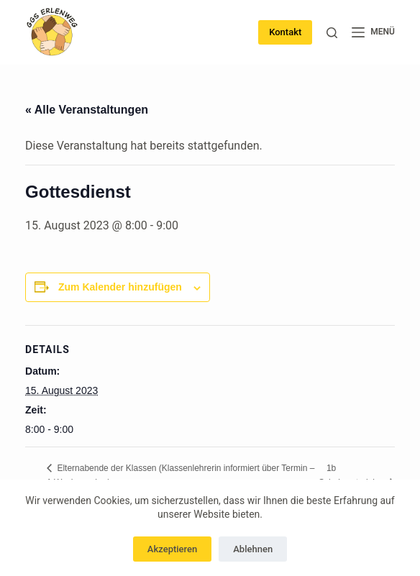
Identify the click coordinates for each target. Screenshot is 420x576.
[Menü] (373, 32)
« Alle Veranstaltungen (86, 110)
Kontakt (285, 32)
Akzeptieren (172, 549)
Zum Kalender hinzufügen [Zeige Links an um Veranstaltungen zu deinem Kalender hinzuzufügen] (120, 287)
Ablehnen (253, 549)
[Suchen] (332, 32)
